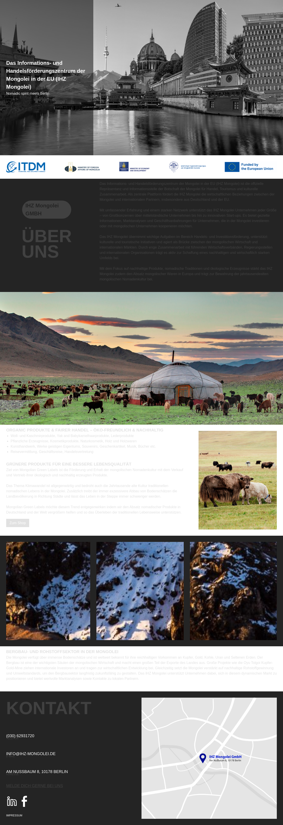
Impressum (14, 815)
